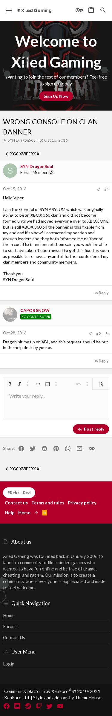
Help (10, 512)
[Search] (103, 10)
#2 (98, 333)
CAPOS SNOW (35, 310)
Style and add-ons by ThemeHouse (67, 697)
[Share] (98, 190)
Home (9, 615)
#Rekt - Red (19, 492)
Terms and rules (47, 502)
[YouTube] (60, 706)
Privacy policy (82, 502)
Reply (104, 292)
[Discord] (17, 706)
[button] (9, 10)
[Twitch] (38, 706)
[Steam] (28, 706)
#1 (106, 189)
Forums (10, 626)
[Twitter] (49, 706)
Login (8, 663)
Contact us (14, 637)
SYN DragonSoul (22, 140)
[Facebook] (6, 706)
